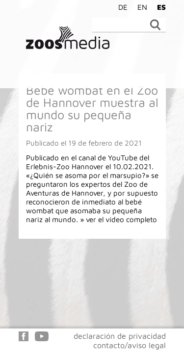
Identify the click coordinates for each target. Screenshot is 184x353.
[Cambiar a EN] (139, 7)
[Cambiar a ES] (159, 7)
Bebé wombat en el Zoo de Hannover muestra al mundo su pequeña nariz (92, 108)
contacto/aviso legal (129, 345)
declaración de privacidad (120, 335)
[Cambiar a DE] (120, 7)
